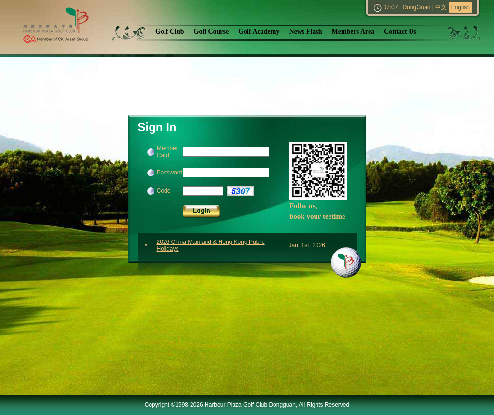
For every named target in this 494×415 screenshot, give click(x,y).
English (460, 7)
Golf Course (211, 31)
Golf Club (169, 31)
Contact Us (400, 31)
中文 (441, 7)
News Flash (305, 31)
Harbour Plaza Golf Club (64, 27)
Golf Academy (258, 31)
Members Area (352, 31)
